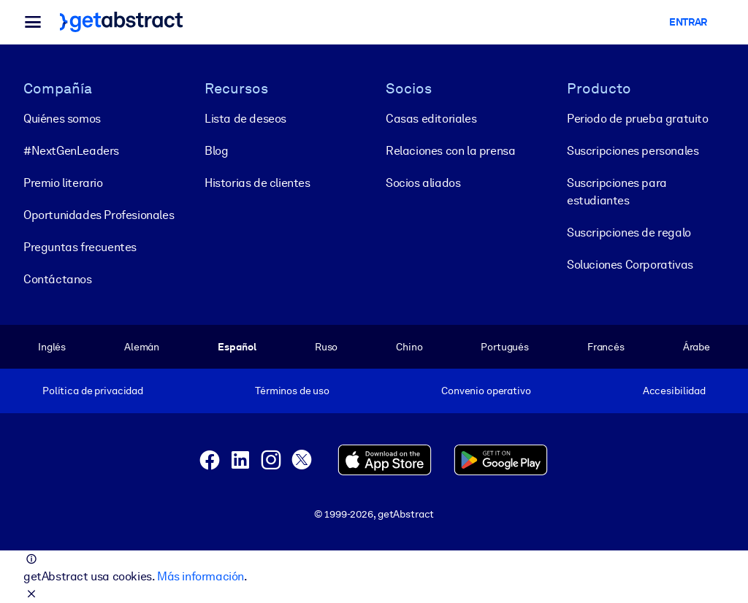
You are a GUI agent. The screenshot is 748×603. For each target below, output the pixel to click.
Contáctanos (57, 279)
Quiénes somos (62, 119)
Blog (216, 151)
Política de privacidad (92, 390)
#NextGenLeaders (71, 151)
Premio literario (63, 183)
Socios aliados (423, 183)
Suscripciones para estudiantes (617, 191)
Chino (409, 347)
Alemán (141, 347)
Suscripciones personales (632, 151)
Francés (606, 347)
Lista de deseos (245, 119)
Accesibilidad (674, 390)
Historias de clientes (257, 183)
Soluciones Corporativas (630, 265)
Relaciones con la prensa (450, 151)
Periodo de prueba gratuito (638, 119)
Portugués (505, 347)
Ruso (326, 347)
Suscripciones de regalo (629, 232)
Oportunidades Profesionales (98, 215)
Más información (200, 576)
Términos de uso (292, 390)
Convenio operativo (486, 390)
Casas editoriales (431, 119)
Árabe (696, 347)
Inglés (52, 347)
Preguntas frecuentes (80, 247)
